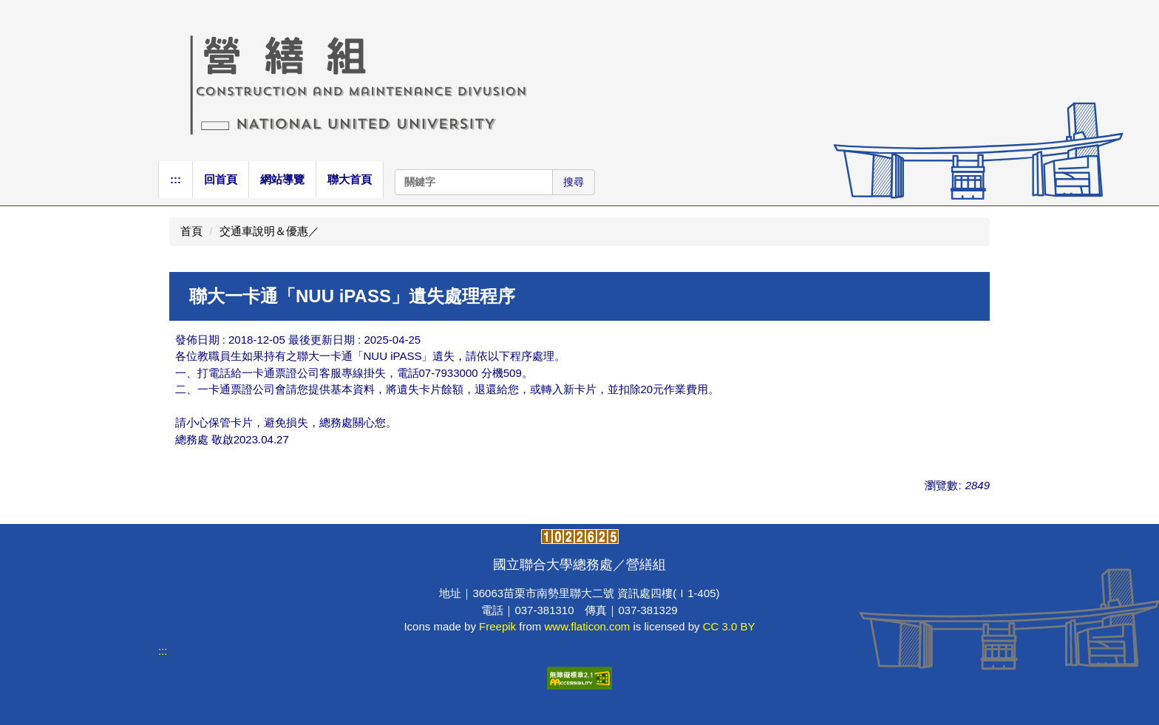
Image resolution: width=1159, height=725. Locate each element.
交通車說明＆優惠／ (269, 231)
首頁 (191, 231)
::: (175, 179)
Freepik (497, 626)
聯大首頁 (349, 179)
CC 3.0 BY (729, 626)
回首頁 (220, 179)
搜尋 (573, 182)
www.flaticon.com (587, 626)
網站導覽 (282, 179)
